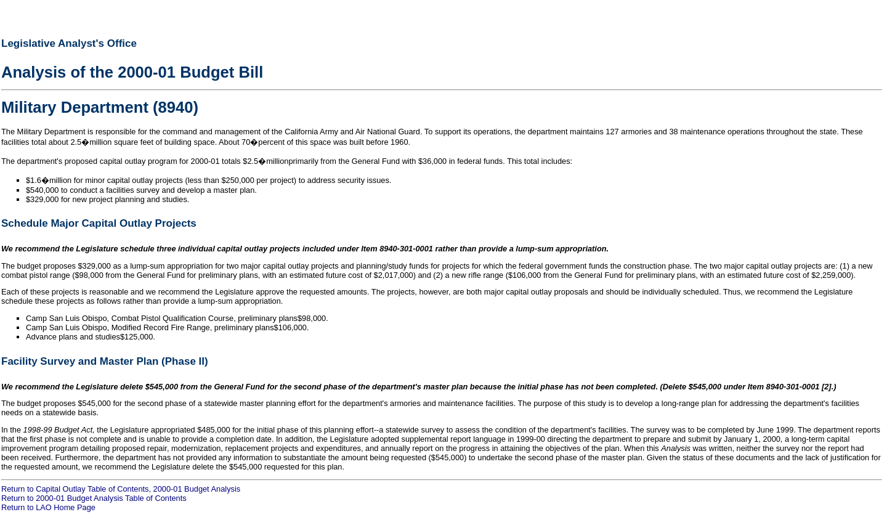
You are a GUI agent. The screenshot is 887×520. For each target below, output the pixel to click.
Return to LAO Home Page (48, 507)
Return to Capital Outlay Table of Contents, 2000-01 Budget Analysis (120, 489)
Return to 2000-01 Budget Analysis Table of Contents (94, 498)
